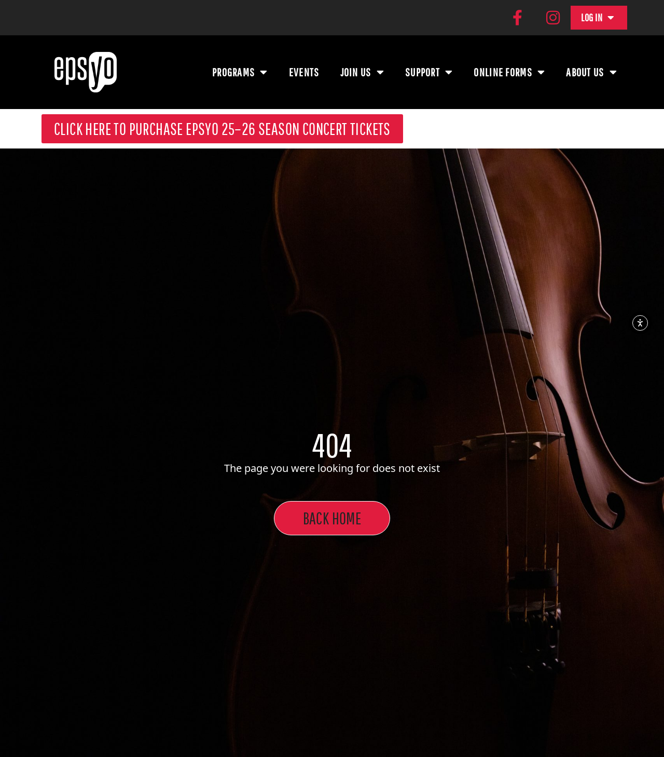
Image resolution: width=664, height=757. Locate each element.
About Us (591, 71)
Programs (240, 71)
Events (304, 70)
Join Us (362, 71)
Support (429, 71)
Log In (598, 17)
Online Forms (509, 71)
